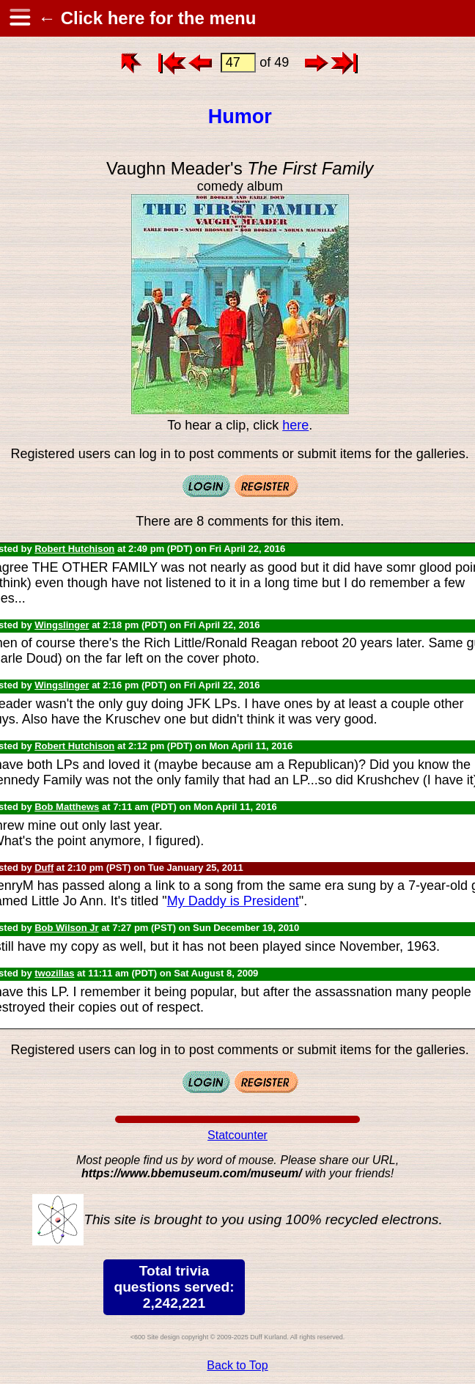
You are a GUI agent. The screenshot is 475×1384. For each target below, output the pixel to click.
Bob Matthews (66, 806)
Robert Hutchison (74, 548)
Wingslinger (61, 624)
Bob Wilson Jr (66, 927)
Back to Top (237, 1365)
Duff (44, 867)
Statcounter (237, 1135)
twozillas (54, 973)
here (295, 425)
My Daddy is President (233, 901)
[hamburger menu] (19, 18)
